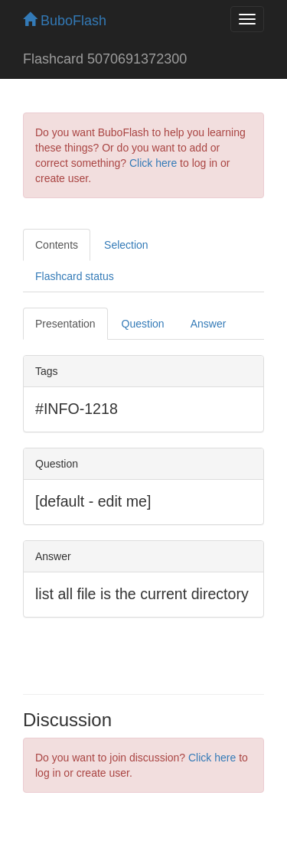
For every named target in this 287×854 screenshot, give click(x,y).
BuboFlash (64, 20)
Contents (56, 245)
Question (143, 324)
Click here (153, 163)
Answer (209, 324)
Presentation (65, 324)
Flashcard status (74, 276)
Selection (126, 245)
